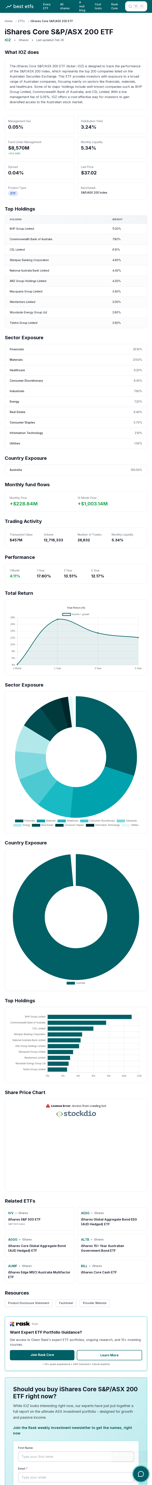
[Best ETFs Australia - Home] (19, 6)
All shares (65, 6)
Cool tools (98, 6)
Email (23, 1468)
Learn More (109, 1355)
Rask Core (114, 6)
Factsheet (66, 1303)
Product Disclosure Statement (28, 1303)
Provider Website (94, 1303)
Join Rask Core (42, 1355)
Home (8, 21)
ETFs (21, 21)
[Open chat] (141, 1474)
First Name (25, 1447)
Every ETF (47, 6)
